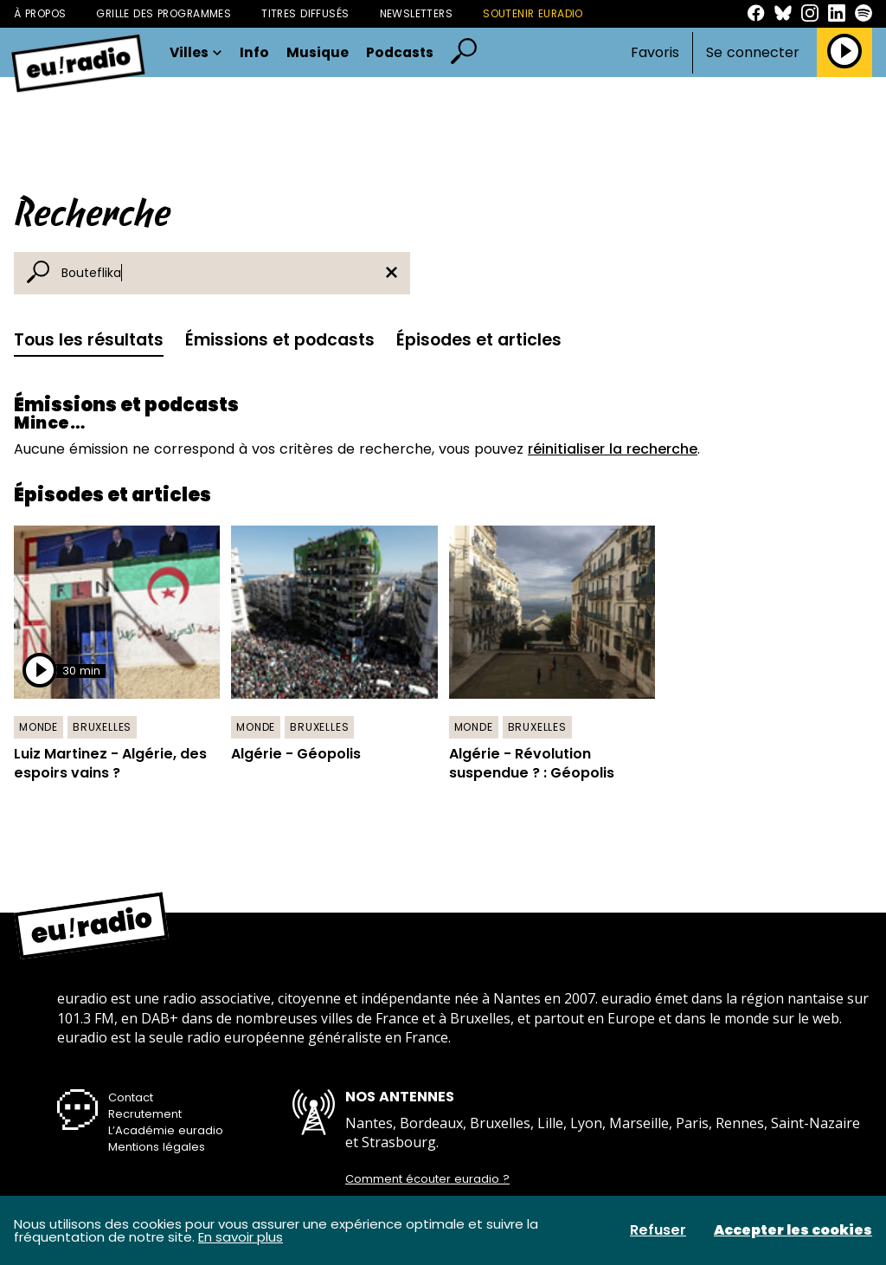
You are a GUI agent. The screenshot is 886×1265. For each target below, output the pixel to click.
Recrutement (145, 1114)
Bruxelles (102, 727)
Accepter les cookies (793, 1230)
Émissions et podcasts (280, 340)
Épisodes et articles (479, 340)
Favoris (655, 52)
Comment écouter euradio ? (427, 1179)
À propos (40, 13)
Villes (196, 53)
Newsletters (416, 13)
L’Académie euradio (165, 1130)
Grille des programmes (163, 13)
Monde (38, 727)
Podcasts (399, 53)
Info (254, 53)
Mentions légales (156, 1147)
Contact (130, 1097)
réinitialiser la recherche (612, 449)
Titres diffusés (305, 13)
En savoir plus (240, 1236)
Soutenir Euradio (533, 13)
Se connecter (752, 53)
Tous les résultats (89, 340)
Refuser (658, 1230)
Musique (317, 53)
